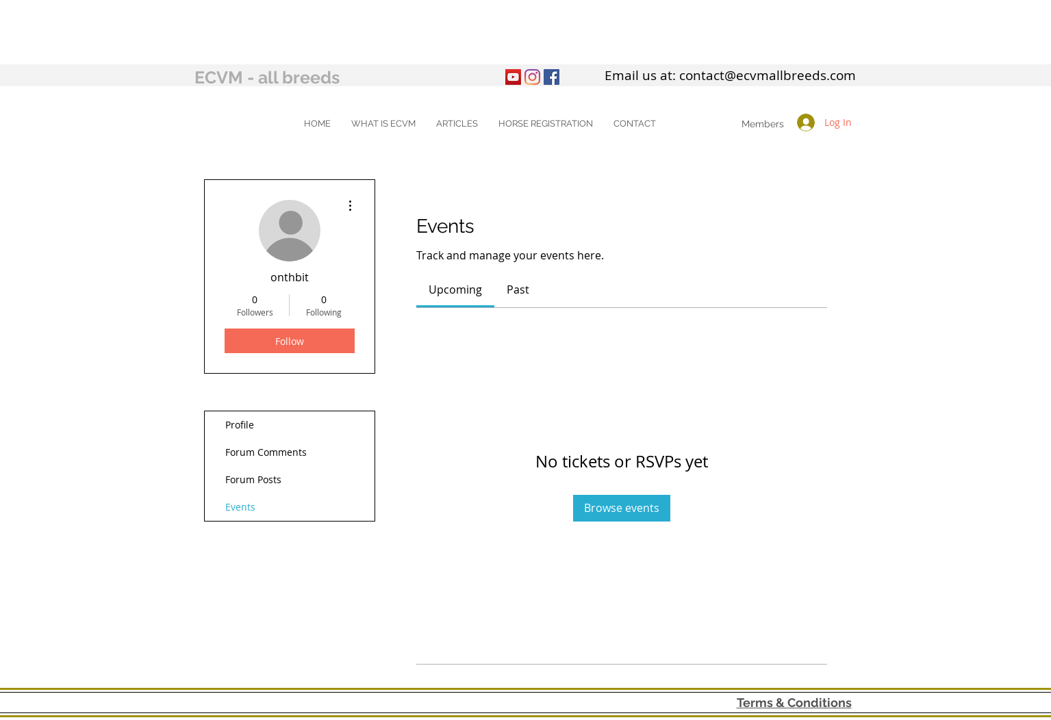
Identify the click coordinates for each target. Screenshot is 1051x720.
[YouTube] (513, 77)
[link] (455, 289)
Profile (239, 424)
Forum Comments (266, 452)
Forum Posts (253, 479)
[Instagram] (532, 77)
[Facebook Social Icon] (551, 77)
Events (240, 506)
